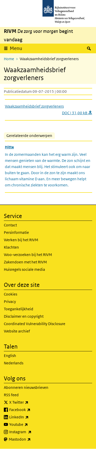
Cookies (10, 294)
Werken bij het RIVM (21, 239)
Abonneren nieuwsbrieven (26, 387)
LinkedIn (30, 417)
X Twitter (30, 402)
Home (9, 58)
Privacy (10, 301)
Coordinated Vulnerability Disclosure (34, 323)
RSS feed (11, 394)
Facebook (31, 410)
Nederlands (13, 363)
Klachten (11, 247)
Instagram (31, 432)
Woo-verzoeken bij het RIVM (28, 254)
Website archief (17, 331)
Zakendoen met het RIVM (25, 262)
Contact (10, 225)
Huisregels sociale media (24, 269)
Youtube (29, 424)
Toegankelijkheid (18, 308)
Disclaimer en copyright (24, 316)
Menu (16, 48)
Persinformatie (16, 232)
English (10, 355)
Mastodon (31, 439)
